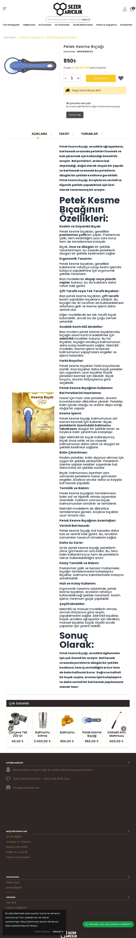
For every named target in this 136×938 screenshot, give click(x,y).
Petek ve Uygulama (106, 24)
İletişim (10, 846)
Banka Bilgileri (14, 840)
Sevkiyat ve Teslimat (18, 807)
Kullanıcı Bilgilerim (16, 863)
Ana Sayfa (10, 37)
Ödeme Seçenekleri (18, 823)
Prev (10, 728)
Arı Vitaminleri (62, 24)
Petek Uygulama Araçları (61, 37)
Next (123, 728)
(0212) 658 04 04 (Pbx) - (28, 779)
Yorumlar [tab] (89, 133)
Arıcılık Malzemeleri (83, 24)
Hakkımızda (29, 24)
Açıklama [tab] (39, 133)
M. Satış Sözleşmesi (17, 879)
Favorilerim (12, 874)
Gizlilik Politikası (42, 931)
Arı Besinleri (126, 24)
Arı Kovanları (45, 24)
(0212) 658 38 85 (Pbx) (56, 779)
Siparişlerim (13, 869)
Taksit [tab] (64, 133)
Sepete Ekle (100, 78)
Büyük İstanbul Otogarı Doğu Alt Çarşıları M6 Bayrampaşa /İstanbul (52, 770)
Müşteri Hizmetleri (16, 813)
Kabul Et (58, 931)
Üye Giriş (11, 858)
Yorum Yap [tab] (75, 114)
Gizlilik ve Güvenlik (16, 818)
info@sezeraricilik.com (26, 787)
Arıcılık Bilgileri (14, 802)
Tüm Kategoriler (11, 24)
